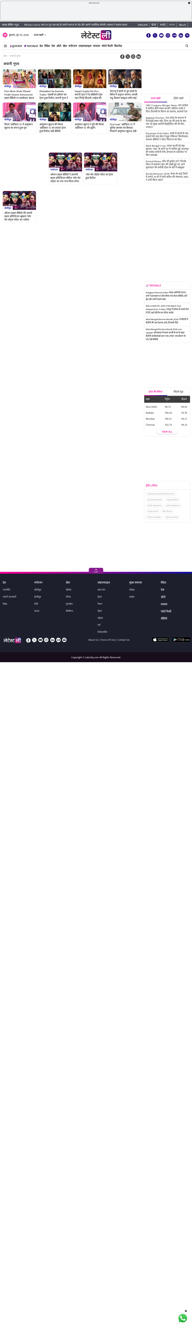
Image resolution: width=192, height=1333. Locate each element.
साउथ (36, 611)
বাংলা (172, 25)
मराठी (162, 25)
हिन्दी (153, 25)
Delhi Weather (155, 505)
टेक (53, 46)
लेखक (132, 590)
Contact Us (123, 640)
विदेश (47, 46)
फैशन (100, 604)
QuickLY (16, 46)
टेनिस (68, 597)
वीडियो (164, 618)
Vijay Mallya (172, 499)
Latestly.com (92, 657)
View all (167, 432)
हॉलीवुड (37, 597)
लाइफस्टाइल (85, 46)
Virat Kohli (153, 511)
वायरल (96, 46)
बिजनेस (118, 46)
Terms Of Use (107, 640)
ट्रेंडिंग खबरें (179, 98)
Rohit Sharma (173, 505)
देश (41, 46)
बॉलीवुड (7, 86)
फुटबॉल (69, 604)
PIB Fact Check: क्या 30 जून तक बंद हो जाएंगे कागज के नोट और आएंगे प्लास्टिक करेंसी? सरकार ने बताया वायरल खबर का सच (82, 25)
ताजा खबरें (38, 35)
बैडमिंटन (69, 611)
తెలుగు (182, 25)
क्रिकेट (68, 590)
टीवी (36, 604)
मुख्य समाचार (135, 582)
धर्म (99, 625)
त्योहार (100, 618)
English (143, 25)
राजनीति (6, 590)
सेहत (100, 611)
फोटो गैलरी (107, 46)
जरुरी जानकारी (9, 597)
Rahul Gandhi (154, 517)
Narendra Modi (155, 499)
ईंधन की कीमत (156, 392)
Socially (31, 46)
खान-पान (101, 590)
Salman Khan (172, 517)
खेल (65, 46)
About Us (93, 640)
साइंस (131, 597)
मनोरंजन (73, 46)
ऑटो (59, 46)
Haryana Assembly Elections (161, 494)
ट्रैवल (100, 597)
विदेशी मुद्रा (178, 392)
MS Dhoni (167, 511)
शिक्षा (5, 604)
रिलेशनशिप (102, 632)
